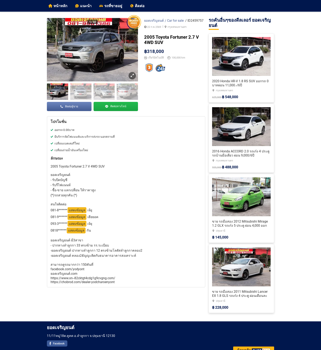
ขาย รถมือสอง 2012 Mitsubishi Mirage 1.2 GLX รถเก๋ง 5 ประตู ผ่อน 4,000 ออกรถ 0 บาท (240, 225)
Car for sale (175, 21)
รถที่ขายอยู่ (110, 5)
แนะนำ (83, 5)
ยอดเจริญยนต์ (154, 21)
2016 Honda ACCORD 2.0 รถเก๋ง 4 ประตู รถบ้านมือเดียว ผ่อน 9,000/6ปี (240, 153)
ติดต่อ (137, 5)
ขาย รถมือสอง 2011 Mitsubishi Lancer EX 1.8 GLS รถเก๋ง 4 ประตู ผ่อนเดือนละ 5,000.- (240, 296)
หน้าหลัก (58, 5)
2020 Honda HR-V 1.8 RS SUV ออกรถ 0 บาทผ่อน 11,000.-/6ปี (240, 83)
